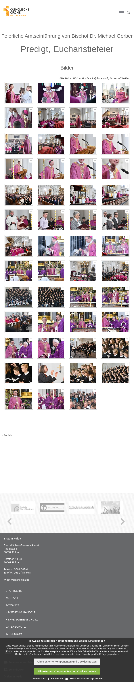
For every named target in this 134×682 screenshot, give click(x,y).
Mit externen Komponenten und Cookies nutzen (67, 671)
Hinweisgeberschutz (21, 619)
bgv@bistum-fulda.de (18, 579)
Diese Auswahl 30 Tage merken (86, 678)
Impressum (13, 633)
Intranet (12, 605)
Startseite (13, 590)
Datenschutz (15, 626)
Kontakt (11, 597)
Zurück (8, 435)
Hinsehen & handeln (20, 612)
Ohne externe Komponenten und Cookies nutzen (67, 661)
